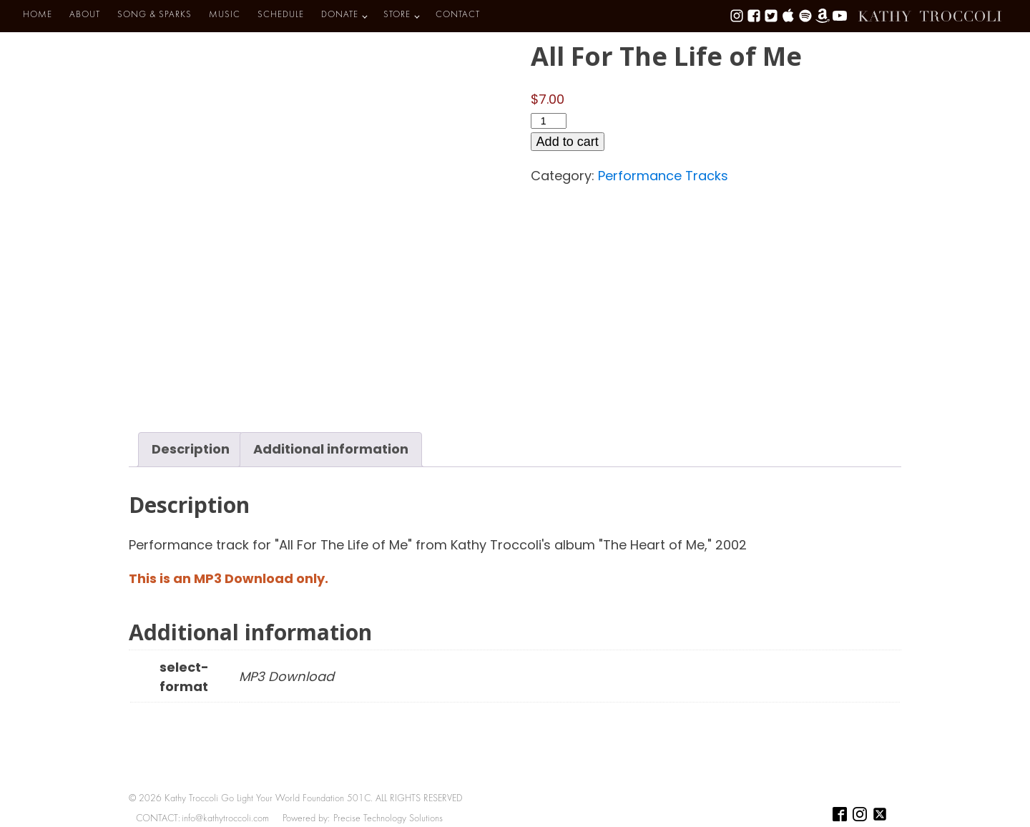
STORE (397, 15)
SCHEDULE (281, 15)
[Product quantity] (549, 121)
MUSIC (224, 15)
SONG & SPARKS (154, 15)
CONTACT (458, 15)
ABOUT (84, 15)
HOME (37, 15)
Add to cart (567, 141)
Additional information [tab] (330, 449)
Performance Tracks (663, 176)
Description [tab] (191, 449)
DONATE (339, 15)
